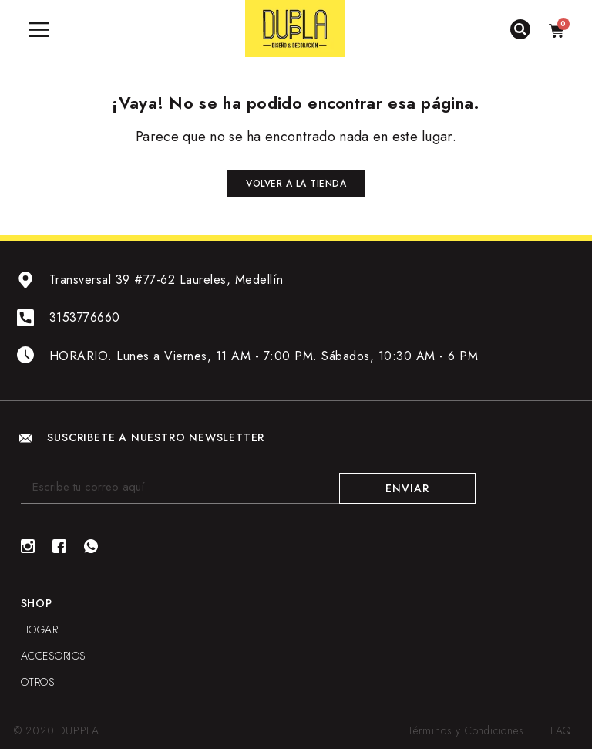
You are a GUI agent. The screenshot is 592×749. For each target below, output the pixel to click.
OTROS (38, 682)
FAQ (560, 730)
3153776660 (84, 317)
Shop (36, 603)
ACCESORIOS (53, 655)
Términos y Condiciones (466, 730)
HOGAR (40, 629)
